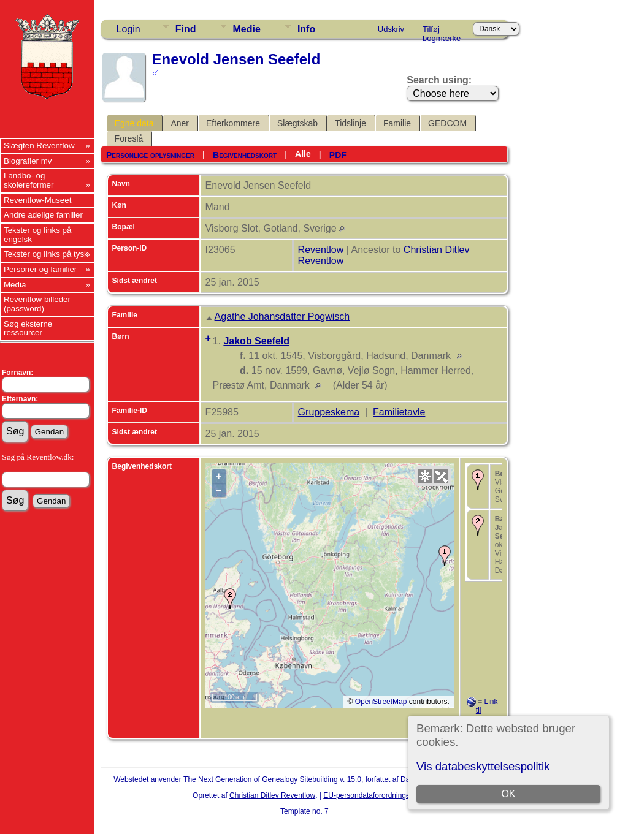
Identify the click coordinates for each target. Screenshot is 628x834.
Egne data (134, 123)
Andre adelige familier (43, 214)
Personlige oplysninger (150, 155)
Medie (247, 29)
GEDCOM (447, 123)
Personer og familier (40, 269)
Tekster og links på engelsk (37, 235)
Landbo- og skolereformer (28, 180)
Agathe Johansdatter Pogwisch (282, 316)
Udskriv (391, 29)
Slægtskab (297, 123)
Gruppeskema (329, 412)
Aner (179, 123)
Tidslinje (350, 123)
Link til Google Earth (482, 714)
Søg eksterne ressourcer (28, 328)
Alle (303, 154)
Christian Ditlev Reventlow (272, 795)
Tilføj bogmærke (442, 31)
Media (15, 284)
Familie (397, 123)
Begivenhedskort (245, 155)
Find (185, 29)
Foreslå (129, 138)
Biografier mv (28, 160)
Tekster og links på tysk (46, 254)
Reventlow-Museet (37, 200)
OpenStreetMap (381, 701)
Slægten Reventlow (39, 145)
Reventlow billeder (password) (37, 304)
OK (509, 794)
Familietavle (399, 412)
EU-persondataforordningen (368, 795)
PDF (338, 155)
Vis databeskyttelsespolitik (483, 766)
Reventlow (321, 250)
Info (306, 29)
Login (128, 29)
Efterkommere (233, 123)
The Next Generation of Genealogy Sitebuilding (260, 779)
